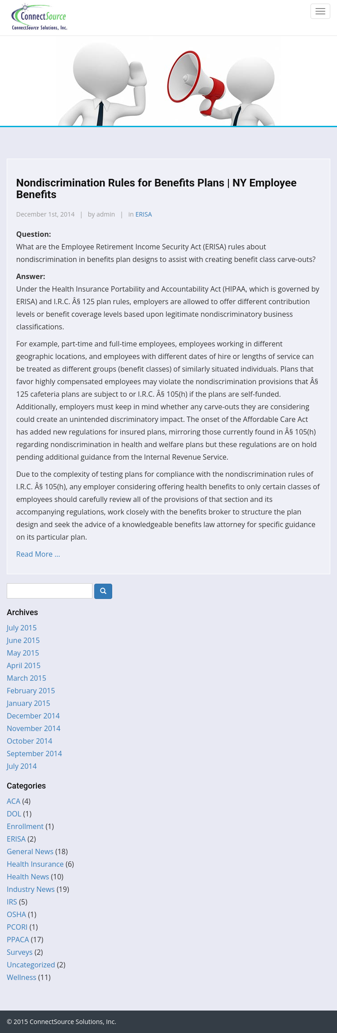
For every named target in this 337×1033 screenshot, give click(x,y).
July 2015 (22, 628)
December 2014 (33, 716)
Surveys (20, 952)
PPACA (18, 939)
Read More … (38, 554)
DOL (14, 814)
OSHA (16, 914)
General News (30, 851)
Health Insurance (35, 864)
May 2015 (23, 653)
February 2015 (31, 691)
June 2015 (23, 640)
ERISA (144, 214)
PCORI (17, 927)
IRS (12, 902)
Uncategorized (31, 965)
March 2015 (26, 678)
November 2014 (34, 728)
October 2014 (30, 741)
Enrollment (25, 826)
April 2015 (23, 665)
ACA (13, 801)
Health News (28, 877)
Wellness (21, 977)
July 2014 (22, 766)
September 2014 (34, 753)
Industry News (31, 889)
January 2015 (28, 703)
